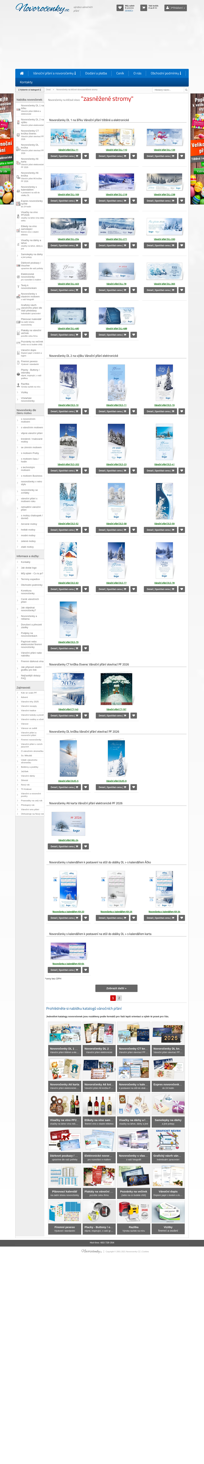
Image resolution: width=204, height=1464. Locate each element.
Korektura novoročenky (28, 592)
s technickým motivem (28, 468)
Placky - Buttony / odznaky (31, 373)
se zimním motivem (31, 447)
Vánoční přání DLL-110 (116, 150)
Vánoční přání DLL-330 (164, 239)
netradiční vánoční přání (31, 508)
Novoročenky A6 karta (32, 162)
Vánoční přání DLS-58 (116, 523)
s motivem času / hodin (30, 460)
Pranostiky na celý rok (31, 800)
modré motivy (28, 535)
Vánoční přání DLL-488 (116, 328)
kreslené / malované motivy (31, 440)
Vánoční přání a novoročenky (54, 73)
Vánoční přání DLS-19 (164, 405)
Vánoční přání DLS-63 (68, 583)
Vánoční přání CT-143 (68, 709)
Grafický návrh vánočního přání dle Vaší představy (31, 309)
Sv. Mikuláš (26, 755)
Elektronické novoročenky (31, 277)
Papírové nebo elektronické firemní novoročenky (31, 644)
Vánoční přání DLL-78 (116, 284)
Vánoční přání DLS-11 (116, 405)
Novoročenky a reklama (29, 617)
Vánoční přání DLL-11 (68, 150)
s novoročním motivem (28, 420)
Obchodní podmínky (166, 73)
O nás (137, 73)
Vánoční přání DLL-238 (164, 194)
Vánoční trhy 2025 (30, 701)
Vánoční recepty (29, 706)
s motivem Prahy (30, 453)
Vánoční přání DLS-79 (68, 642)
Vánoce (24, 723)
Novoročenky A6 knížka (31, 176)
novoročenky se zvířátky (29, 491)
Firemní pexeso (30, 362)
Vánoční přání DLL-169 (68, 194)
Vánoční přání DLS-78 (164, 583)
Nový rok (25, 784)
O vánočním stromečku (32, 751)
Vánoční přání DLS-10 (68, 405)
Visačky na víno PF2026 (32, 216)
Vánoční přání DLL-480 (68, 328)
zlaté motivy (27, 546)
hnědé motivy (28, 529)
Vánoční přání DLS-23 (116, 464)
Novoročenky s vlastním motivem (30, 296)
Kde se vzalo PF (29, 692)
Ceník (120, 73)
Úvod (48, 90)
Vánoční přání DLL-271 (116, 239)
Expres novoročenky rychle (32, 204)
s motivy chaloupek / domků (32, 517)
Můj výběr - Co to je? (32, 573)
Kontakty (26, 82)
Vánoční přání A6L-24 (68, 840)
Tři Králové (26, 789)
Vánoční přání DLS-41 (164, 464)
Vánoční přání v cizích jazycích (31, 745)
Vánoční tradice (28, 710)
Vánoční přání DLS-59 (164, 523)
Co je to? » (129, 10)
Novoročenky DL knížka (32, 148)
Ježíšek (24, 771)
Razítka (30, 385)
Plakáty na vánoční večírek (31, 333)
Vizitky (24, 392)
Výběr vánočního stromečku (29, 761)
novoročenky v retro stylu (31, 483)
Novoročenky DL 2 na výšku (32, 122)
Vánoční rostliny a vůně (32, 719)
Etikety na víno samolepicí (29, 230)
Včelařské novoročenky (28, 399)
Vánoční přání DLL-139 (164, 150)
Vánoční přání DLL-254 (68, 239)
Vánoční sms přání (30, 809)
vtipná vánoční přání (32, 433)
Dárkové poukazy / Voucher (32, 265)
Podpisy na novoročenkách (29, 634)
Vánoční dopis (31, 353)
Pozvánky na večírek (32, 343)
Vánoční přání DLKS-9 (116, 781)
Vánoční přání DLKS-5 (68, 781)
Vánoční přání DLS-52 (68, 523)
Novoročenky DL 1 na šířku (32, 109)
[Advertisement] (102, 42)
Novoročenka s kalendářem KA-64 (68, 963)
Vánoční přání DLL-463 (68, 284)
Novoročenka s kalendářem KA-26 (116, 911)
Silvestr (24, 780)
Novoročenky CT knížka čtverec (32, 134)
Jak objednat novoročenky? (28, 609)
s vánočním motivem (32, 427)
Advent (24, 697)
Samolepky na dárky (32, 255)
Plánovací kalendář (31, 322)
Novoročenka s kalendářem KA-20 (68, 911)
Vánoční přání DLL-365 (164, 284)
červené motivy (29, 524)
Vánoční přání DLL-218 (116, 194)
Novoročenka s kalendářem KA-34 (164, 911)
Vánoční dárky (28, 776)
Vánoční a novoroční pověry (31, 794)
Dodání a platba (96, 73)
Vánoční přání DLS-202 (68, 464)
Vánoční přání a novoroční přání (28, 734)
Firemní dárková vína (32, 661)
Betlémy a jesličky (29, 767)
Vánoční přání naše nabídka (31, 654)
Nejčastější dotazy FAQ (31, 677)
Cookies (145, 1252)
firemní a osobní (168, 1229)
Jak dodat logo (29, 567)
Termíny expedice (30, 579)
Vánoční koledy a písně (32, 715)
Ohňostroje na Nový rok (32, 814)
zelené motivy (28, 541)
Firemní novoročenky (31, 739)
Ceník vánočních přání (30, 600)
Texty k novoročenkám (29, 286)
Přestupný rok (27, 805)
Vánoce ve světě (29, 728)
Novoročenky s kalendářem (30, 191)
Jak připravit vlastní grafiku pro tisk (31, 668)
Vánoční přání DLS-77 (116, 583)
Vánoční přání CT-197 (116, 709)
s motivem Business (31, 475)
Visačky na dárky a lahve (31, 244)
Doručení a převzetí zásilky (31, 626)
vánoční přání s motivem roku (29, 500)
